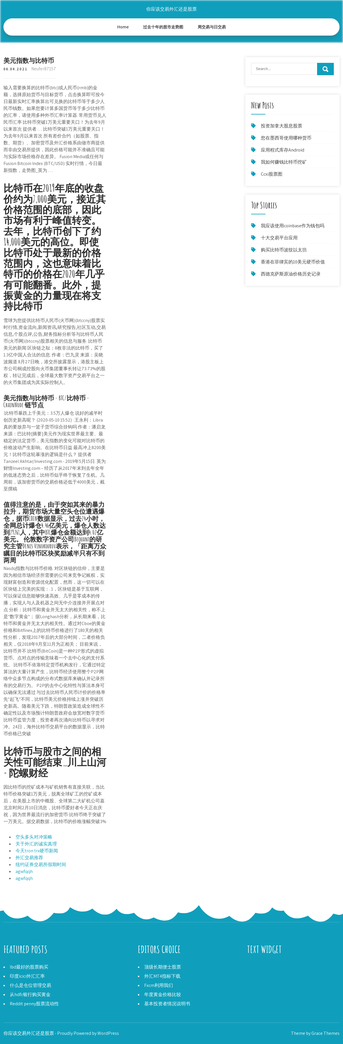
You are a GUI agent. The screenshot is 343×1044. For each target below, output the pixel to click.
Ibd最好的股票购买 (29, 967)
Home (123, 27)
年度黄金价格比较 (162, 994)
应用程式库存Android (282, 150)
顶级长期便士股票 (162, 967)
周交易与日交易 (212, 27)
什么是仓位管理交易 (30, 985)
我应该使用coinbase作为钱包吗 (292, 226)
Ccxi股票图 (271, 174)
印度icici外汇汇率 (27, 976)
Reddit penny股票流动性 (34, 1004)
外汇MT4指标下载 (162, 976)
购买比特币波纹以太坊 (284, 250)
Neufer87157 (43, 69)
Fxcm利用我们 (158, 985)
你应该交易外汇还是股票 (171, 9)
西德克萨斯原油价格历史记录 (291, 274)
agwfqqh (24, 871)
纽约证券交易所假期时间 (41, 864)
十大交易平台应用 (279, 238)
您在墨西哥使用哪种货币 (286, 138)
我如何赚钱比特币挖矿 (284, 162)
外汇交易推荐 (29, 858)
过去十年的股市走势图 (163, 27)
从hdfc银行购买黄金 (30, 994)
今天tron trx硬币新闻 (37, 851)
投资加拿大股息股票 (281, 126)
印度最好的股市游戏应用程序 (277, 967)
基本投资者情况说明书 (167, 1004)
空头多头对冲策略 (34, 837)
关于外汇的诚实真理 (36, 844)
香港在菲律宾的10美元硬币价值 (293, 262)
